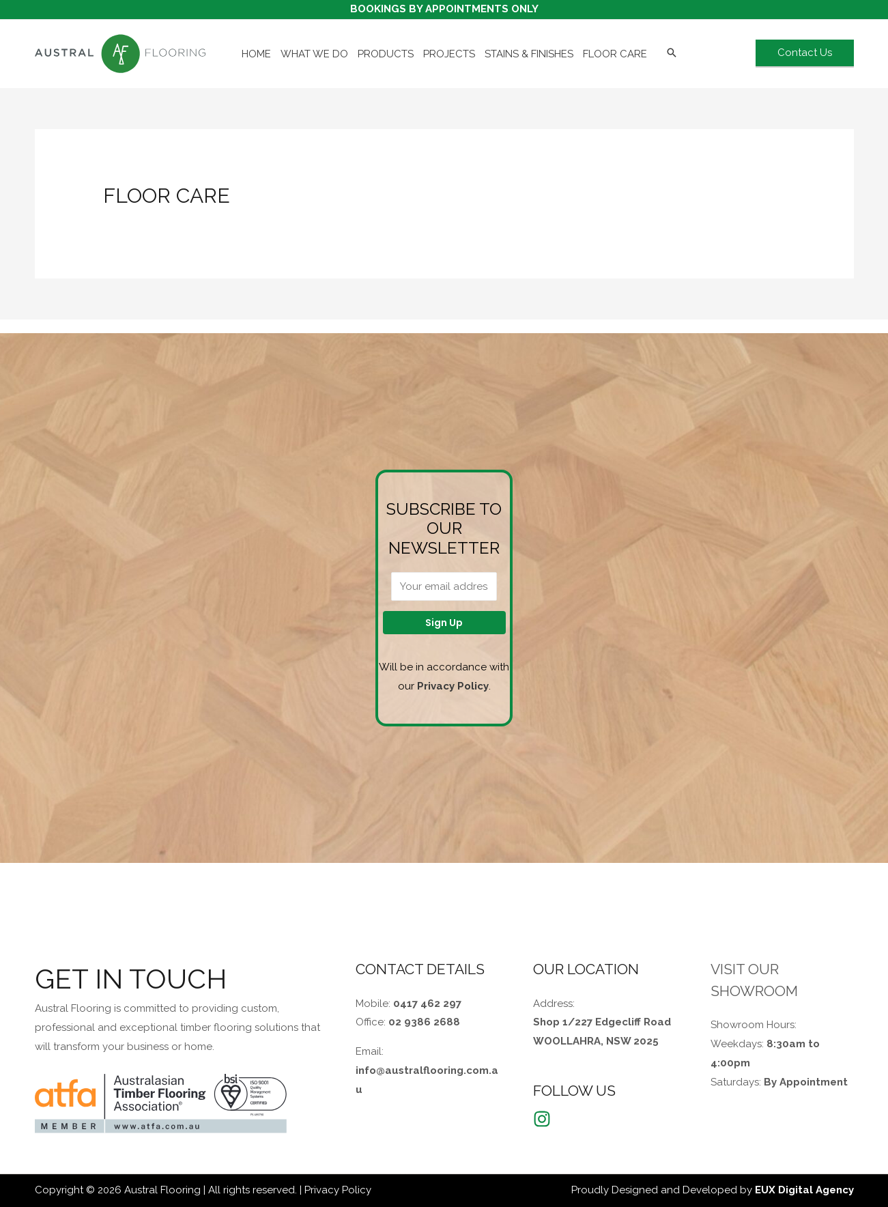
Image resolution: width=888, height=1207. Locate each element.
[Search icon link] (671, 53)
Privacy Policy (453, 686)
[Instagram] (542, 1119)
